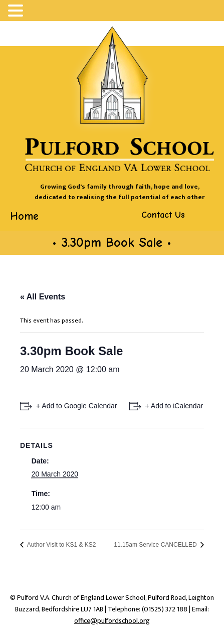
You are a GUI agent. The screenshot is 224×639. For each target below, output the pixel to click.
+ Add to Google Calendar (76, 406)
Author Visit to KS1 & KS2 (61, 544)
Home (24, 216)
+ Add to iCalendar (174, 406)
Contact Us (163, 215)
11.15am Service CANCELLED (156, 544)
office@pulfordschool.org (112, 620)
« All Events (42, 296)
